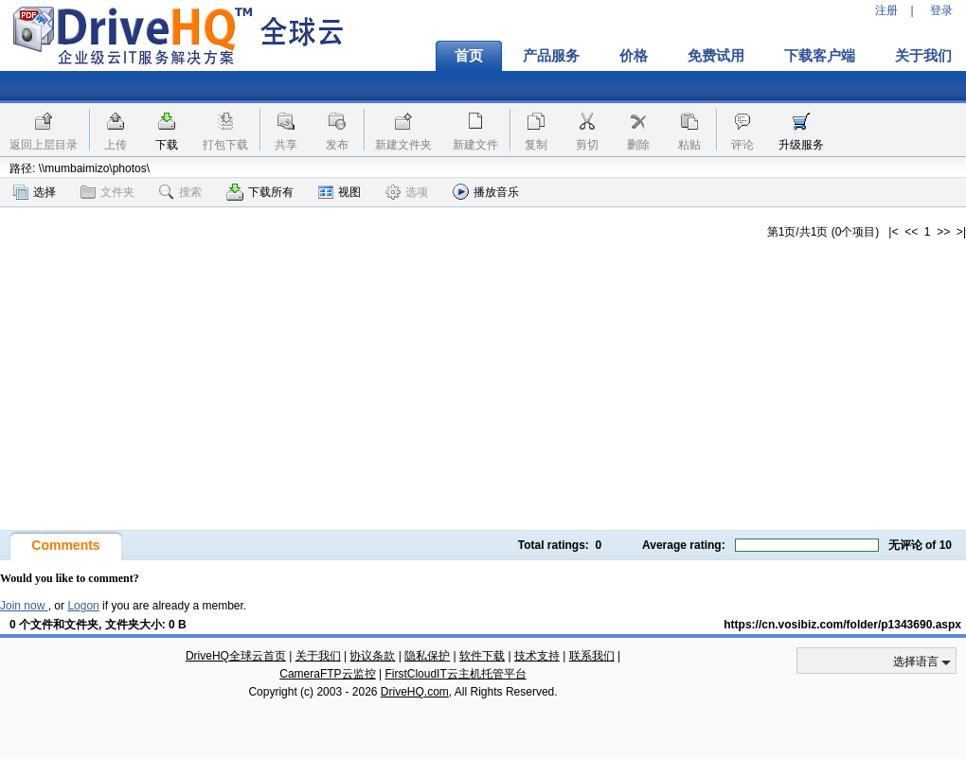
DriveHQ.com (415, 691)
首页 (469, 55)
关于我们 (318, 655)
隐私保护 (427, 655)
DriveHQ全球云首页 (236, 655)
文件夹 (107, 192)
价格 (633, 55)
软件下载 (482, 655)
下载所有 (260, 192)
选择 (34, 192)
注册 (886, 10)
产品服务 (551, 55)
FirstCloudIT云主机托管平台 (455, 673)
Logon (82, 605)
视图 (339, 192)
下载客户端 (819, 55)
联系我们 (592, 655)
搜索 (180, 192)
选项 (406, 192)
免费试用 (716, 55)
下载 (166, 144)
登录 (941, 10)
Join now (24, 605)
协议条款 (372, 655)
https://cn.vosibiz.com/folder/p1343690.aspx (842, 624)
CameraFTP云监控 (327, 673)
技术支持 (537, 655)
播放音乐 (486, 192)
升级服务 (801, 144)
